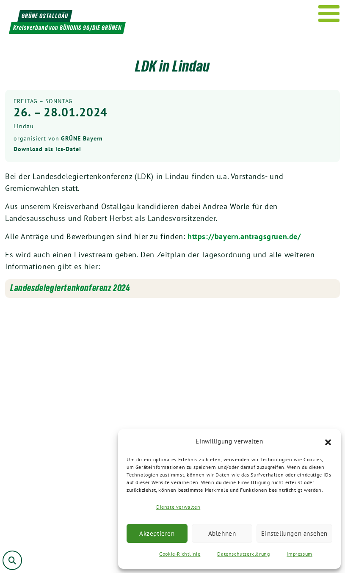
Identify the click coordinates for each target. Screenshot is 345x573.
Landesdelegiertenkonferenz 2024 (70, 288)
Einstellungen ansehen (294, 533)
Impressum (299, 554)
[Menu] (329, 13)
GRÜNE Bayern (82, 138)
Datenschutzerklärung (243, 554)
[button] (328, 441)
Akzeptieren (157, 533)
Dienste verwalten (178, 507)
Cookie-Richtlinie (179, 554)
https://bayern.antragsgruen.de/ (244, 236)
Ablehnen (222, 533)
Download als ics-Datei (47, 149)
